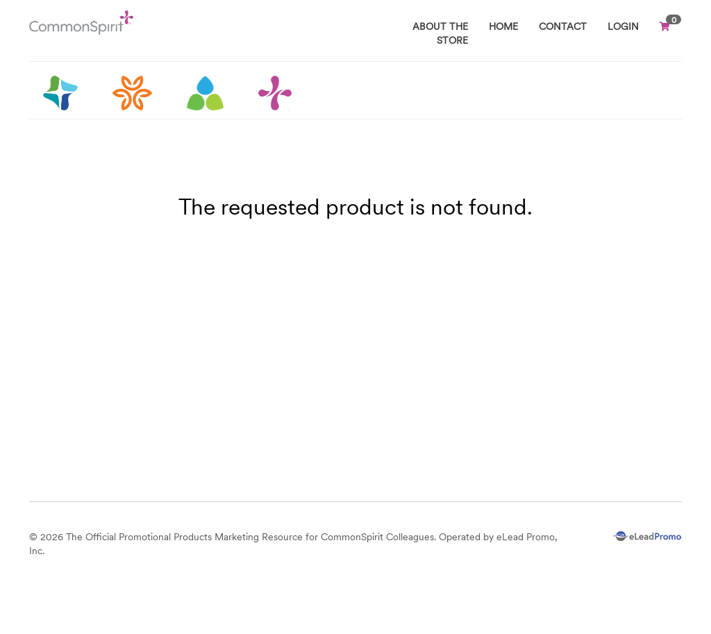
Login (623, 26)
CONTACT (563, 26)
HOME (503, 26)
